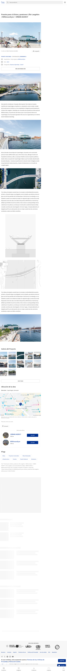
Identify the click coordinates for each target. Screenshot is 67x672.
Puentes (15, 459)
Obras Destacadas (27, 455)
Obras (3, 455)
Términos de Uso (32, 660)
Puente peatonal (24, 459)
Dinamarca (23, 56)
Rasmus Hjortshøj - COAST (17, 64)
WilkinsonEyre (21, 59)
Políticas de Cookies (14, 661)
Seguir (33, 435)
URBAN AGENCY (15, 434)
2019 (8, 62)
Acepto (62, 661)
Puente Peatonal (6, 56)
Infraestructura (5, 459)
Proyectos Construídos (14, 455)
